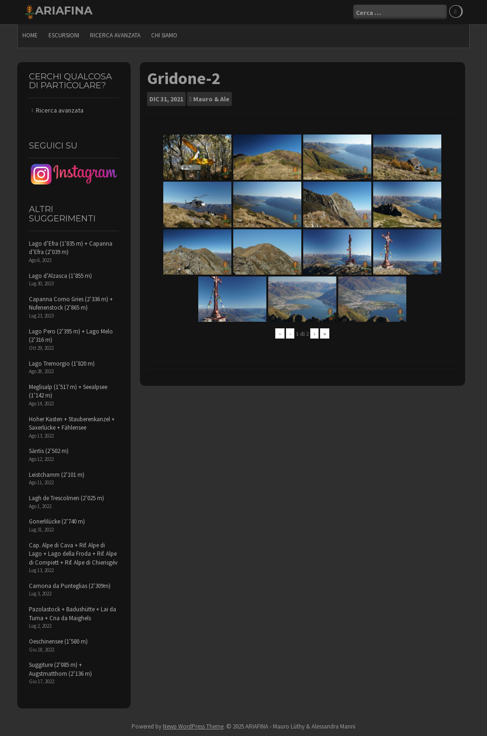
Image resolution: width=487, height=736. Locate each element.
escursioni (64, 35)
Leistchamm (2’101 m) (56, 475)
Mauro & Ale (211, 99)
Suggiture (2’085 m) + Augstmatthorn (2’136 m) (60, 669)
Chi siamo (164, 35)
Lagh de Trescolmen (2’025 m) (66, 498)
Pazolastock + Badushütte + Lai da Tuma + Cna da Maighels (72, 613)
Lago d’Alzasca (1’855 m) (60, 276)
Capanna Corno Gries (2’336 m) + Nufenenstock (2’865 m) (71, 303)
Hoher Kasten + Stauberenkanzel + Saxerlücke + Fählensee (72, 423)
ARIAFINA (63, 10)
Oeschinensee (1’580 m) (58, 641)
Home (30, 35)
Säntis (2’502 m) (49, 451)
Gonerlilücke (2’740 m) (57, 521)
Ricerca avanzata (115, 35)
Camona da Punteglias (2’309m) (70, 586)
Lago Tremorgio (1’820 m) (62, 364)
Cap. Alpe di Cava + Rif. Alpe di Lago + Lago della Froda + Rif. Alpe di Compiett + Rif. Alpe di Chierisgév (73, 553)
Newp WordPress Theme (193, 726)
